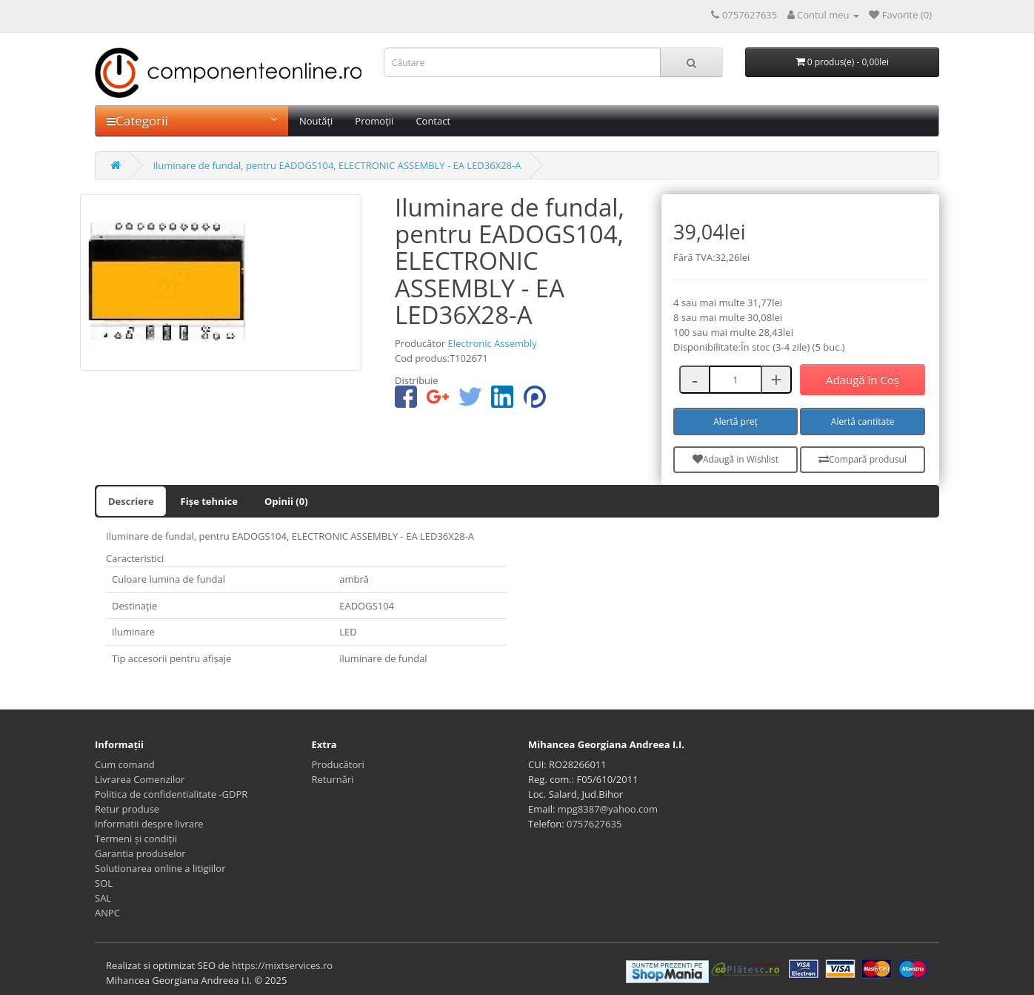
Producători (338, 764)
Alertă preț (735, 421)
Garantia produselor (140, 853)
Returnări (333, 779)
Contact (433, 121)
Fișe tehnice (209, 501)
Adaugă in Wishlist (735, 459)
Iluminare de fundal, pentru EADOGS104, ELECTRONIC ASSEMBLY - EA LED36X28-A (337, 165)
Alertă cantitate (862, 421)
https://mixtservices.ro (282, 965)
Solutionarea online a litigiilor (160, 868)
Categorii (192, 120)
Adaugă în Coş (862, 379)
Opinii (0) (286, 501)
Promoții (374, 121)
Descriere (131, 501)
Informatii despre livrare (149, 823)
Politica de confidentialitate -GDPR (171, 794)
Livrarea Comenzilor (139, 779)
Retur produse (127, 809)
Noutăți (316, 121)
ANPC (107, 912)
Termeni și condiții (136, 838)
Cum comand (125, 764)
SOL (104, 883)
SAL (103, 898)
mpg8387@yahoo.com (608, 809)
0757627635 (594, 823)
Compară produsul (862, 459)
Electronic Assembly (491, 343)
